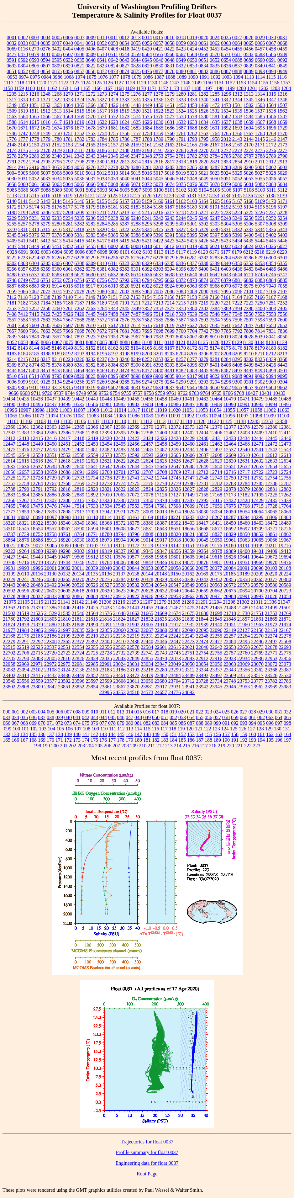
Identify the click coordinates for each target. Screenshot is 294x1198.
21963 (257, 624)
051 (164, 717)
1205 (12, 94)
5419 (124, 240)
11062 (270, 410)
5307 (260, 223)
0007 (79, 37)
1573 (124, 116)
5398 (226, 235)
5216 (158, 212)
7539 (192, 314)
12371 (161, 427)
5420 (136, 240)
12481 (92, 449)
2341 (68, 156)
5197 (282, 206)
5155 (102, 201)
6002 (113, 246)
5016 (147, 173)
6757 (113, 280)
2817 (170, 161)
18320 (9, 523)
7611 (102, 325)
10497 (50, 404)
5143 (45, 201)
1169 (130, 88)
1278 (158, 94)
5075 (181, 184)
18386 (147, 523)
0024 (215, 37)
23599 (105, 681)
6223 (23, 257)
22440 (147, 641)
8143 (23, 348)
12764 (36, 483)
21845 (216, 619)
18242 (202, 517)
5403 (282, 235)
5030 (12, 178)
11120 (199, 421)
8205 (192, 353)
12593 (147, 455)
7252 (282, 302)
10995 (285, 404)
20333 (174, 579)
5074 (170, 184)
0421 (158, 48)
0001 (12, 37)
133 (15, 734)
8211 (260, 353)
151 (173, 734)
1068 (69, 77)
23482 (161, 675)
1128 (130, 82)
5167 (237, 201)
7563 (45, 319)
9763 (194, 393)
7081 (113, 291)
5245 (192, 218)
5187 (170, 206)
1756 (124, 133)
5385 (113, 235)
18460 (243, 523)
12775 (133, 483)
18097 (51, 517)
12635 (9, 466)
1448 (136, 105)
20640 (174, 590)
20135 (91, 573)
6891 (45, 286)
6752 (57, 280)
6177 (226, 252)
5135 (237, 195)
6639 (181, 274)
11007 (79, 410)
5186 (158, 206)
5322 (124, 229)
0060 (192, 43)
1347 (271, 99)
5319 (91, 229)
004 (41, 711)
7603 (23, 325)
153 (191, 734)
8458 (57, 370)
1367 (102, 105)
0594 (45, 60)
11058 (256, 410)
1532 (215, 111)
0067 (271, 43)
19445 (50, 556)
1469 (203, 105)
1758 (147, 133)
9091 (249, 376)
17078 (147, 494)
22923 (229, 658)
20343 (202, 579)
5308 (271, 223)
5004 (12, 173)
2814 (136, 161)
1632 (181, 122)
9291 (192, 381)
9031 (226, 376)
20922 (133, 596)
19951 (243, 562)
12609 (229, 455)
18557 (50, 528)
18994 (119, 540)
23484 (174, 675)
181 (147, 740)
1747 (23, 133)
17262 (285, 494)
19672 (271, 556)
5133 (214, 195)
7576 (124, 319)
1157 (285, 82)
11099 (269, 415)
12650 (216, 466)
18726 (285, 528)
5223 (226, 212)
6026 (271, 246)
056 (208, 717)
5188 (181, 206)
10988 (202, 404)
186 (191, 740)
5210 (91, 212)
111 (112, 728)
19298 (64, 551)
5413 (57, 240)
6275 (124, 257)
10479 (257, 398)
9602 (113, 387)
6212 (248, 252)
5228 (282, 212)
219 (221, 745)
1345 (249, 99)
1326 (91, 99)
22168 (9, 636)
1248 (45, 94)
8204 (181, 353)
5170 (271, 201)
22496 (257, 641)
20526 (92, 585)
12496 (202, 449)
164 (287, 734)
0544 (124, 54)
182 (156, 740)
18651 (174, 528)
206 (107, 745)
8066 (46, 342)
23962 (257, 686)
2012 (226, 139)
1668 (271, 122)
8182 (282, 348)
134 (24, 734)
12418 (78, 438)
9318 (79, 387)
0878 (170, 71)
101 (25, 728)
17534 (105, 506)
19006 (133, 540)
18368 (105, 523)
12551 (50, 455)
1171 (152, 88)
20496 (64, 585)
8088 (125, 342)
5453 (79, 246)
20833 (50, 596)
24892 (188, 692)
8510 (12, 376)
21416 (78, 607)
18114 (105, 517)
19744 (64, 562)
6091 (23, 252)
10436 (36, 398)
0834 (203, 65)
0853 (34, 71)
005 (50, 711)
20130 (50, 573)
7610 (91, 325)
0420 (147, 48)
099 (7, 728)
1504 (271, 105)
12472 (271, 444)
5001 (260, 167)
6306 (57, 263)
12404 (202, 432)
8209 (237, 353)
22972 (50, 664)
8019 (226, 336)
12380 (271, 427)
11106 (80, 421)
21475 (188, 607)
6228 (79, 257)
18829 (229, 534)
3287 (215, 167)
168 (33, 740)
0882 (203, 71)
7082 (124, 291)
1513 (57, 111)
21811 (78, 619)
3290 (249, 167)
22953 (271, 658)
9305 (12, 387)
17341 (133, 500)
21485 (216, 607)
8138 (271, 342)
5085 (12, 190)
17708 (243, 506)
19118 (119, 545)
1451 (170, 105)
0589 (282, 54)
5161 (170, 201)
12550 (36, 455)
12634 (285, 461)
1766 (237, 133)
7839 (12, 336)
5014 (124, 173)
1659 (249, 122)
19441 (23, 556)
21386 (50, 607)
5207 (57, 212)
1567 (57, 116)
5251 (260, 218)
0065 (249, 43)
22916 (216, 658)
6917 (91, 286)
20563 (216, 585)
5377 (45, 235)
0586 (271, 54)
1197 (208, 88)
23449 (78, 675)
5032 (34, 178)
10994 (271, 404)
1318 (23, 99)
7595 (226, 319)
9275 (158, 381)
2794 (34, 161)
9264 (113, 381)
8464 (79, 370)
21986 (36, 630)
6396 (181, 269)
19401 (257, 551)
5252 (271, 218)
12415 (36, 438)
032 (287, 711)
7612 (113, 325)
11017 (134, 410)
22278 (285, 636)
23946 (229, 686)
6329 (147, 263)
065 (287, 717)
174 (85, 740)
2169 (237, 144)
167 (24, 740)
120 (190, 728)
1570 (91, 116)
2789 (271, 156)
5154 (91, 201)
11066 (24, 415)
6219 (271, 252)
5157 (124, 201)
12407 (229, 432)
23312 (188, 669)
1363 (57, 105)
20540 (161, 585)
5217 (170, 212)
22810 (64, 658)
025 (226, 711)
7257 (34, 308)
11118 (186, 421)
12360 (9, 427)
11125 (226, 421)
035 (24, 717)
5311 (23, 229)
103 (42, 728)
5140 (12, 201)
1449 (147, 105)
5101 (170, 190)
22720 (50, 652)
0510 (102, 54)
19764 (105, 562)
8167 (170, 348)
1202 (264, 88)
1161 (41, 88)
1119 (30, 82)
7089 (192, 291)
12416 (50, 438)
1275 (124, 94)
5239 (124, 218)
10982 (119, 404)
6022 (226, 246)
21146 (91, 602)
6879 (226, 280)
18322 (36, 523)
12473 (285, 444)
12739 (119, 477)
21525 (36, 613)
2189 (136, 150)
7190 (113, 302)
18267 (215, 517)
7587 (181, 319)
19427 (9, 556)
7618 (158, 325)
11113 (159, 421)
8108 (147, 342)
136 (41, 734)
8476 (136, 370)
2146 (271, 139)
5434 (237, 240)
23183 (105, 669)
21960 (243, 624)
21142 (77, 602)
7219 (203, 302)
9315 (68, 387)
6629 (79, 274)
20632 (161, 590)
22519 (23, 647)
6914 (57, 286)
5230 (23, 218)
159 (243, 734)
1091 (204, 77)
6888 (23, 286)
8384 (113, 365)
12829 (216, 489)
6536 (23, 274)
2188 (124, 150)
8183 (12, 353)
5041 (136, 178)
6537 (34, 274)
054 (191, 717)
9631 (136, 387)
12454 (105, 444)
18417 (202, 523)
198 (37, 745)
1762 (192, 133)
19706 (9, 562)
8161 (102, 348)
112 (120, 728)
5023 (215, 173)
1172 (163, 88)
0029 (260, 37)
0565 (158, 54)
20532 (133, 585)
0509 (91, 54)
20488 (36, 585)
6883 (260, 280)
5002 (271, 167)
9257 (91, 381)
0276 (45, 48)
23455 (105, 675)
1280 (181, 94)
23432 (50, 675)
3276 (91, 167)
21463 (161, 607)
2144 (249, 139)
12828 (202, 489)
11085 (120, 415)
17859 (23, 511)
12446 (285, 438)
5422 (158, 240)
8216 (34, 359)
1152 (230, 82)
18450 (229, 523)
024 (217, 711)
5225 (249, 212)
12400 (161, 432)
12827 (188, 489)
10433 (279, 393)
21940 (216, 624)
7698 (158, 331)
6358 (34, 269)
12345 (253, 421)
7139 (56, 297)
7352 (147, 308)
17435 (271, 500)
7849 (34, 336)
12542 (271, 449)
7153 (135, 297)
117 (164, 728)
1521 (147, 111)
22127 (243, 630)
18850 (243, 534)
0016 (170, 37)
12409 (257, 432)
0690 (260, 60)
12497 (216, 449)
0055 (136, 43)
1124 (86, 82)
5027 (260, 173)
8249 (136, 359)
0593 (34, 60)
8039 (260, 336)
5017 (158, 173)
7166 (260, 297)
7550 (249, 314)
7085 (158, 291)
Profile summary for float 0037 (147, 1152)
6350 (237, 263)
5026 (249, 173)
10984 (147, 404)
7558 (23, 319)
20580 (271, 585)
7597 (249, 319)
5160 (158, 201)
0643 (124, 60)
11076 (65, 415)
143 (103, 734)
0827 (124, 65)
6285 (237, 257)
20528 (119, 585)
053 (182, 717)
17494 (64, 506)
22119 (229, 630)
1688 (192, 127)
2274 (249, 150)
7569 (91, 319)
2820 (203, 161)
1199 (229, 88)
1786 (124, 139)
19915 (229, 562)
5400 (249, 235)
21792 (23, 619)
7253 (12, 308)
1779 (45, 139)
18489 (285, 523)
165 (6, 740)
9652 (226, 387)
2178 (45, 150)
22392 (92, 641)
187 (199, 740)
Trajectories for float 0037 (147, 1141)
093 (243, 723)
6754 (79, 280)
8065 (34, 342)
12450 (50, 444)
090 (217, 723)
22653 (229, 647)
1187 (185, 88)
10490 (9, 404)
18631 (147, 528)
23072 (271, 664)
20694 (243, 590)
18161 (133, 517)
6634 (136, 274)
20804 (23, 596)
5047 (181, 178)
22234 (161, 636)
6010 (147, 246)
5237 (102, 218)
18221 (174, 517)
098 (287, 723)
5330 (215, 229)
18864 (9, 540)
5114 (23, 195)
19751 (92, 562)
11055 (229, 410)
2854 (237, 161)
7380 (192, 308)
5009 (68, 173)
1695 (260, 127)
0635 (79, 60)
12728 (36, 477)
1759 (158, 133)
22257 (229, 636)
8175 (226, 348)
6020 (203, 246)
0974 (23, 77)
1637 (226, 122)
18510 (9, 528)
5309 (282, 223)
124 (225, 728)
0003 (34, 37)
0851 (12, 71)
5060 (23, 184)
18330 (50, 523)
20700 (257, 590)
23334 (202, 669)
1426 (113, 105)
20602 (36, 590)
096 (270, 723)
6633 (124, 274)
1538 (271, 111)
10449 (119, 398)
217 (204, 745)
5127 (158, 195)
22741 (147, 652)
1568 (68, 116)
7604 (34, 325)
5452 (68, 246)
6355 (282, 263)
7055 (282, 286)
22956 (285, 658)
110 (104, 728)
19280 (36, 551)
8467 (91, 370)
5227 (271, 212)
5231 (34, 218)
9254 (68, 381)
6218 (260, 252)
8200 (147, 353)
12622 (119, 461)
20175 (215, 573)
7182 (23, 302)
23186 (119, 669)
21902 (133, 624)
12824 (147, 489)
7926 (102, 336)
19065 (257, 540)
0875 (136, 71)
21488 (229, 607)
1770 (282, 133)
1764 (215, 133)
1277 (147, 94)
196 (278, 740)
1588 (12, 122)
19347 (161, 551)
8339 (271, 359)
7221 (226, 302)
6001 (102, 246)
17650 (216, 506)
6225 (45, 257)
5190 (203, 206)
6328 (136, 263)
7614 (136, 325)
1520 (136, 111)
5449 (34, 246)
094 (252, 723)
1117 (8, 82)
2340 (57, 156)
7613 (124, 325)
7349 (136, 308)
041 (77, 717)
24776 (174, 692)
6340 (226, 263)
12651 (229, 466)
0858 (91, 71)
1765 (226, 133)
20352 (216, 579)
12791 (36, 489)
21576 (105, 613)
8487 (226, 370)
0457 (260, 48)
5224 (237, 212)
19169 (202, 545)
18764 (78, 534)
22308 (50, 641)
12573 (105, 455)
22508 (285, 641)
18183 (160, 517)
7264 (102, 308)
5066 (91, 184)
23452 (92, 675)
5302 (203, 223)
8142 (12, 348)
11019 (161, 410)
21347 (284, 602)
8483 (192, 370)
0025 (226, 37)
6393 (158, 269)
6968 (215, 286)
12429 (188, 438)
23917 (161, 686)
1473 (226, 105)
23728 (202, 681)
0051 (91, 43)
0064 (237, 43)
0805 (34, 65)
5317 (68, 229)
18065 (271, 511)
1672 (34, 127)
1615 (34, 122)
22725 (92, 652)
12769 (78, 483)
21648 (119, 613)
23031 (133, 664)
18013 (161, 511)
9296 (226, 381)
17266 (9, 500)
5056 (271, 178)
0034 (34, 43)
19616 (216, 556)
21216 (119, 602)
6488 (12, 274)
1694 (249, 127)
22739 (133, 652)
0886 (215, 71)
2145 (260, 139)
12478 (50, 449)
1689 (203, 127)
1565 (34, 116)
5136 (248, 195)
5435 (249, 240)
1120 (41, 82)
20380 (285, 579)
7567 (68, 319)
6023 (237, 246)
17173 (229, 494)
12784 (243, 483)
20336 (188, 579)
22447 (174, 641)
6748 (12, 280)
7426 (68, 314)
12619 (78, 461)
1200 (241, 88)
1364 (68, 105)
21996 (50, 630)
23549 (9, 681)
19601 (174, 556)
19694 (285, 556)
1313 (249, 94)
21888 (78, 624)
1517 (102, 111)
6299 (260, 257)
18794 (119, 534)
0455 (237, 48)
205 (98, 745)
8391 (147, 365)
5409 (12, 240)
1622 (102, 122)
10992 (257, 404)
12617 (50, 461)
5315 (45, 229)
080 (129, 723)
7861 (68, 336)
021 (191, 711)
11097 (242, 415)
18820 (174, 534)
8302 (249, 359)
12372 (174, 427)
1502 (249, 105)
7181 (12, 302)
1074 (80, 77)
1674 (57, 127)
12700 (105, 472)
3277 (102, 167)
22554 (78, 647)
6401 (215, 269)
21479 (202, 607)
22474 (202, 641)
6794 (147, 280)
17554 (147, 506)
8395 (192, 365)
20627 (133, 590)
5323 (136, 229)
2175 (23, 150)
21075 (9, 602)
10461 (188, 398)
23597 (92, 681)
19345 (147, 551)
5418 (113, 240)
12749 (216, 477)
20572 (229, 585)
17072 (133, 494)
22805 (50, 658)
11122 (213, 421)
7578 (136, 319)
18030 (202, 511)
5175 (45, 206)
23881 (147, 686)
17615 (202, 506)
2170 (249, 144)
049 (147, 717)
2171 (260, 144)
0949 (282, 71)
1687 (181, 127)
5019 (181, 173)
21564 (92, 613)
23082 (9, 669)
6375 (91, 269)
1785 (113, 139)
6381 (102, 269)
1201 (252, 88)
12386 (64, 432)
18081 (9, 517)
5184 (147, 206)
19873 (174, 562)
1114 (260, 77)
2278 (12, 156)
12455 (119, 444)
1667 (260, 122)
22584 (147, 647)
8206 (203, 353)
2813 (124, 161)
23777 (257, 681)
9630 (124, 387)
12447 (9, 444)
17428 (243, 500)
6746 (271, 274)
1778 (34, 139)
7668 (79, 331)
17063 (119, 494)
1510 (23, 111)
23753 (243, 681)
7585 (158, 319)
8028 (249, 336)
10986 (174, 404)
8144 (34, 348)
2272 (226, 150)
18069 (285, 511)
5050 (215, 178)
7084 (147, 291)
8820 (79, 376)
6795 (158, 280)
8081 (80, 342)
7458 (113, 314)
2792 (23, 161)
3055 (79, 167)
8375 (45, 365)
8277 (192, 359)
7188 (91, 302)
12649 (202, 466)
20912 (105, 596)
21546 (78, 613)
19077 (37, 545)
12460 (188, 444)
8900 (158, 376)
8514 (34, 376)
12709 (174, 472)
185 (182, 740)
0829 (147, 65)
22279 (9, 641)
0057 (158, 43)
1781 (68, 139)
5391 (170, 235)
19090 (64, 545)
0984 (46, 77)
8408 (237, 365)
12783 (229, 483)
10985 (161, 404)
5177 (68, 206)
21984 (23, 630)
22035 (78, 630)
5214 (136, 212)
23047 (161, 664)
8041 (271, 336)
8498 (260, 370)
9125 (45, 381)
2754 (170, 156)
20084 (229, 568)
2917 (45, 167)
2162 (158, 144)
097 (278, 723)
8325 (260, 359)
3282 (158, 167)
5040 (124, 178)
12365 (78, 427)
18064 (257, 511)
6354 (271, 263)
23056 (216, 664)
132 (6, 734)
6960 (181, 286)
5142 (34, 201)
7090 (203, 291)
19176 (216, 545)
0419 (136, 48)
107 (77, 728)
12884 (23, 494)
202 (72, 745)
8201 (158, 353)
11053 (202, 410)
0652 (215, 60)
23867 (119, 686)
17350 (147, 500)
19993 (23, 568)
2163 (170, 144)
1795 (203, 139)
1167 (108, 88)
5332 (237, 229)
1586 (271, 116)
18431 (216, 523)
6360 (57, 269)
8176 (237, 348)
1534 (226, 111)
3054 (68, 167)
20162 (188, 573)
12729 (50, 477)
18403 (188, 523)
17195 (257, 494)
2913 (282, 161)
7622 (192, 325)
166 (15, 740)
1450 (158, 105)
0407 (102, 48)
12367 (105, 427)
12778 (161, 483)
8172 (192, 348)
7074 (57, 291)
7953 (113, 336)
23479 (147, 675)
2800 (102, 161)
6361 (68, 269)
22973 (64, 664)
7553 (271, 314)
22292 (36, 641)
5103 (192, 190)
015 (138, 711)
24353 (119, 692)
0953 (12, 77)
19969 (257, 562)
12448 (23, 444)
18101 (78, 517)
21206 (105, 602)
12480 (78, 449)
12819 (78, 489)
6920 (124, 286)
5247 (215, 218)
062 (261, 717)
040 (68, 717)
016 (147, 711)
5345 (12, 235)
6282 (203, 257)
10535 (78, 404)
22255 (216, 636)
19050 (216, 540)
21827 (133, 619)
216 (195, 745)
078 (112, 723)
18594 (92, 528)
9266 (136, 381)
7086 (170, 291)
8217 (45, 359)
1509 (12, 111)
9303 (271, 381)
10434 (9, 398)
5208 (68, 212)
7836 (282, 331)
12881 (271, 489)
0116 (23, 48)
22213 (105, 636)
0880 (181, 71)
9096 (12, 381)
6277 (147, 257)
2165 (192, 144)
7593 (203, 319)
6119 (192, 252)
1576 (158, 116)
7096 (237, 291)
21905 (147, 624)
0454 (226, 48)
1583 (237, 116)
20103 (271, 568)
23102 (36, 669)
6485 (271, 269)
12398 (147, 432)
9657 (249, 387)
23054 (202, 664)
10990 (229, 404)
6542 (45, 274)
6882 (249, 280)
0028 (249, 37)
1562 (282, 111)
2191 (158, 150)
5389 (147, 235)
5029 (282, 173)
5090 (68, 190)
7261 (68, 308)
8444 (12, 370)
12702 (133, 472)
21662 (133, 613)
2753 (158, 156)
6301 (282, 257)
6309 (91, 263)
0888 (237, 71)
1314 (260, 94)
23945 (216, 686)
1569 (79, 116)
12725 (9, 477)
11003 (66, 410)
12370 (147, 427)
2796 (57, 161)
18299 (257, 517)
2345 (113, 156)
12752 (257, 477)
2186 (102, 150)
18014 (174, 511)
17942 (105, 511)
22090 (188, 630)
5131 (191, 195)
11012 (106, 410)
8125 (203, 342)
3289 (237, 167)
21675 (188, 613)
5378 (57, 235)
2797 (68, 161)
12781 (202, 483)
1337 (170, 99)
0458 (271, 48)
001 (15, 711)
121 (198, 728)
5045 (158, 178)
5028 (271, 173)
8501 (282, 370)
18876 (23, 540)
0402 (57, 48)
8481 (170, 370)
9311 (34, 387)
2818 (181, 161)
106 (69, 728)
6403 (226, 269)
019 (173, 711)
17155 (202, 494)
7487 (136, 314)
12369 (133, 427)
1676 (68, 127)
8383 (102, 365)
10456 (147, 398)
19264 (23, 551)
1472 (215, 105)
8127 (226, 342)
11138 (240, 421)
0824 (113, 65)
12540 (243, 449)
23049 (174, 664)
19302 (78, 551)
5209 (79, 212)
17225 (271, 494)
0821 (79, 65)
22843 (119, 658)
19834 (133, 562)
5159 (147, 201)
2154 (79, 144)
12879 (243, 489)
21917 (174, 624)
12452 (78, 444)
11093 (201, 415)
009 (85, 711)
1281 (192, 94)
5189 (192, 206)
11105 (66, 421)
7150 (102, 297)
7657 (12, 331)
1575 (147, 116)
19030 (188, 540)
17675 (229, 506)
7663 (45, 331)
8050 (282, 336)
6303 (23, 263)
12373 (188, 427)
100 (16, 728)
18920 (64, 540)
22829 (92, 658)
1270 (68, 94)
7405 (282, 308)
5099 (147, 190)
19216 (284, 545)
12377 (229, 427)
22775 (285, 652)
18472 (271, 523)
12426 (161, 438)
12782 (216, 483)
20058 (174, 568)
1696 (271, 127)
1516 (91, 111)
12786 (271, 483)
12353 (267, 421)
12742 (147, 477)
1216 (34, 94)
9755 (126, 393)
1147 (174, 82)
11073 (38, 415)
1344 (237, 99)
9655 (237, 387)
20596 (23, 590)
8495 (237, 370)
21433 (105, 607)
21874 (9, 624)
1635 (215, 122)
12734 (92, 477)
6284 (226, 257)
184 (173, 740)
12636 (23, 466)
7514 (158, 314)
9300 (237, 381)
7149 (90, 297)
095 (261, 723)
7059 (12, 291)
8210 (249, 353)
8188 (45, 353)
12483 (119, 449)
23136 (78, 669)
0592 (23, 60)
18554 (36, 528)
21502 (9, 613)
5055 (260, 178)
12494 (188, 449)
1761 (181, 133)
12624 (147, 461)
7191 (124, 302)
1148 (185, 82)
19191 (243, 545)
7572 (102, 319)
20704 (271, 590)
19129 (147, 545)
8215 (23, 359)
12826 (174, 489)
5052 (237, 178)
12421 (119, 438)
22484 (229, 641)
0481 (45, 54)
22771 (271, 652)
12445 (271, 438)
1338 (181, 99)
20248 (50, 579)
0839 (249, 65)
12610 (243, 455)
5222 (215, 212)
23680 (161, 681)
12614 (9, 461)
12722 (257, 472)
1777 (23, 139)
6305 (45, 263)
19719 (36, 562)
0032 (12, 43)
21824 (119, 619)
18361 (92, 523)
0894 (271, 71)
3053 (57, 167)
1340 (203, 99)
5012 (102, 173)
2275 (260, 150)
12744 (161, 477)
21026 (271, 596)
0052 (102, 43)
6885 (282, 280)
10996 (10, 410)
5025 (237, 173)
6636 (147, 274)
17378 (161, 500)
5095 (125, 190)
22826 (78, 658)
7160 (214, 297)
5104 (204, 190)
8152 (91, 348)
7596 (237, 319)
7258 (45, 308)
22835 (105, 658)
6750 (34, 280)
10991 (243, 404)
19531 (105, 556)
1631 (170, 122)
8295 (237, 359)
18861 (271, 534)
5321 (113, 229)
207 (116, 745)
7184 (45, 302)
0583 (260, 54)
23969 (271, 686)
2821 (215, 161)
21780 (9, 619)
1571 (102, 116)
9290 (181, 381)
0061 (203, 43)
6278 (158, 257)
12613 (285, 455)
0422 (170, 48)
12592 (133, 455)
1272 (91, 94)
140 (77, 734)
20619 (92, 590)
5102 (181, 190)
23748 (229, 681)
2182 (91, 150)
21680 (202, 613)
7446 (102, 314)
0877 (158, 71)
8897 (124, 376)
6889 (34, 286)
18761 (64, 534)
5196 (271, 206)
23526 (271, 675)
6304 (34, 263)
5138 (270, 195)
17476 (50, 506)
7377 (170, 308)
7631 (203, 325)
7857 (57, 336)
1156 (274, 82)
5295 (147, 223)
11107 (93, 421)
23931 (174, 686)
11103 (40, 421)
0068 (282, 43)
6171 (214, 252)
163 (278, 734)
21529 (50, 613)
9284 (170, 381)
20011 (78, 568)
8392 (158, 365)
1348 (282, 99)
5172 (12, 206)
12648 (188, 466)
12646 (161, 466)
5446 (282, 240)
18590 (78, 528)
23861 (105, 686)
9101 (34, 381)
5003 (282, 167)
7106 (271, 291)
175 (94, 740)
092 (235, 723)
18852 (257, 534)
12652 (243, 466)
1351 (34, 105)
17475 (36, 506)
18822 (202, 534)
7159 (203, 297)
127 (251, 728)
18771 (92, 534)
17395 (202, 500)
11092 (188, 415)
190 (226, 740)
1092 (215, 77)
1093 (227, 77)
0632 (68, 60)
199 (46, 745)
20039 (92, 568)
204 (90, 745)
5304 (226, 223)
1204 (286, 88)
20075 (202, 568)
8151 (79, 348)
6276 (136, 257)
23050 (188, 664)
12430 (202, 438)
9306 (23, 387)
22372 (78, 641)
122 (207, 728)
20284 (119, 579)
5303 (215, 223)
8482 (181, 370)
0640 (91, 60)
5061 (34, 184)
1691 (215, 127)
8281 (215, 359)
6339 (215, 263)
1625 (136, 122)
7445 (91, 314)
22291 (23, 641)
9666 (13, 393)
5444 (260, 240)
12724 (285, 472)
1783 (91, 139)
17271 (36, 500)
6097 (91, 252)
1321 (45, 99)
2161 (147, 144)
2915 (23, 167)
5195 (260, 206)
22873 (174, 658)
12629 (216, 461)
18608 (119, 528)
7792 (237, 331)
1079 (136, 77)
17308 (64, 500)
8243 (113, 359)
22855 (147, 658)
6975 (249, 286)
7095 (226, 291)
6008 (136, 246)
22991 (105, 664)
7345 (124, 308)
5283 (91, 223)
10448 (105, 398)
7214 (170, 302)
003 (33, 711)
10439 (64, 398)
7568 (79, 319)
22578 (133, 647)
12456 (133, 444)
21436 (119, 607)
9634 (158, 387)
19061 (229, 540)
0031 (282, 37)
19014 (147, 540)
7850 (45, 336)
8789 (45, 376)
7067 (34, 291)
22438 (133, 641)
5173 (23, 206)
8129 (237, 342)
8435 (271, 365)
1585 (260, 116)
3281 (147, 167)
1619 (79, 122)
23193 (133, 669)
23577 (50, 681)
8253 (158, 359)
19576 (119, 556)
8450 (34, 370)
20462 (23, 585)
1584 (249, 116)
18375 (133, 523)
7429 (79, 314)
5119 (67, 195)
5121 (90, 195)
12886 (50, 494)
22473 (188, 641)
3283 (170, 167)
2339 (45, 156)
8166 (158, 348)
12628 (202, 461)
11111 (133, 421)
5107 (238, 190)
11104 (53, 421)
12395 (119, 432)
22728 (105, 652)
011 (103, 711)
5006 (34, 173)
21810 (64, 619)
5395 (192, 235)
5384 (102, 235)
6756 (102, 280)
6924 (170, 286)
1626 (147, 122)
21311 (256, 602)
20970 (202, 596)
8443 (282, 365)
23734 (216, 681)
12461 (202, 444)
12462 (216, 444)
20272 (92, 579)
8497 (249, 370)
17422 (229, 500)
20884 (92, 596)
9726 (47, 393)
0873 (113, 71)
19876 (202, 562)
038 (50, 717)
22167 (285, 630)
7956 (124, 336)
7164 (237, 297)
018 (164, 711)
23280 (161, 669)
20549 (188, 585)
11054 (215, 410)
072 (59, 723)
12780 (188, 483)
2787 (249, 156)
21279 (160, 602)
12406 (216, 432)
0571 (226, 54)
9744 (70, 393)
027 (243, 711)
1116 (282, 77)
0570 (215, 54)
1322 (57, 99)
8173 (203, 348)
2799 (91, 161)
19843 (147, 562)
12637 (36, 466)
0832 (181, 65)
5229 (12, 218)
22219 (133, 636)
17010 (105, 494)
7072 (45, 291)
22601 (161, 647)
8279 (203, 359)
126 (242, 728)
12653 (257, 466)
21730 (243, 613)
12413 (23, 438)
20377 (271, 579)
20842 (64, 596)
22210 (92, 636)
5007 (45, 173)
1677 (79, 127)
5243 (170, 218)
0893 (260, 71)
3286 (203, 167)
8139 (282, 342)
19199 (257, 545)
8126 (214, 342)
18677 (216, 528)
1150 (208, 82)
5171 (282, 201)
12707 (147, 472)
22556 (105, 647)
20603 (50, 590)
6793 (136, 280)
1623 (113, 122)
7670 (91, 331)
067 (15, 723)
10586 (92, 404)
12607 (202, 455)
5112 (282, 190)
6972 (237, 286)
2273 (237, 150)
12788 (9, 489)
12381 (285, 427)
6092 (34, 252)
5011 (90, 173)
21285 (174, 602)
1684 (147, 127)
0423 (181, 48)
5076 (192, 184)
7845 (23, 336)
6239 (102, 257)
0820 (68, 65)
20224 (284, 573)
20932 (161, 596)
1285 (215, 94)
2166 (203, 144)
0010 (102, 37)
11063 (283, 410)
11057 (242, 410)
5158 (136, 201)
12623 (133, 461)
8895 (113, 376)
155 (208, 734)
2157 (113, 144)
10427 (251, 393)
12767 (50, 483)
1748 (34, 133)
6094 (57, 252)
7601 (12, 325)
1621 (91, 122)
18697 (243, 528)
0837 (237, 65)
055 (199, 717)
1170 (141, 88)
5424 (181, 240)
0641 (102, 60)
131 (286, 728)
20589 (285, 585)
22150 (257, 630)
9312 (45, 387)
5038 (102, 178)
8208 (226, 353)
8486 (215, 370)
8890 (102, 376)
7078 (79, 291)
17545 (119, 506)
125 (234, 728)
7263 (91, 308)
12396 (133, 432)
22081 (174, 630)
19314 (92, 551)
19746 (78, 562)
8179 (260, 348)
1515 (79, 111)
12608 (216, 455)
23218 (147, 669)
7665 (57, 331)
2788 (260, 156)
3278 (113, 167)
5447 (12, 246)
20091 (243, 568)
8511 (23, 376)
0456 (249, 48)
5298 (158, 223)
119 (181, 728)
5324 (147, 229)
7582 (147, 319)
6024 (249, 246)
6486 (282, 269)
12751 (243, 477)
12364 (64, 427)
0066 (260, 43)
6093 (46, 252)
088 (199, 723)
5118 (56, 195)
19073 (23, 545)
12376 (216, 427)
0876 (147, 71)
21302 (243, 602)
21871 (285, 619)
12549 (23, 455)
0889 (249, 71)
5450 (45, 246)
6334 (158, 263)
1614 (23, 122)
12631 (243, 461)
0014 (147, 37)
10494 (23, 404)
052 (173, 717)
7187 (79, 302)
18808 (147, 534)
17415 (216, 500)
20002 (64, 568)
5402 (271, 235)
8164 (136, 348)
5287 (124, 223)
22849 (133, 658)
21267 (146, 602)
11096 (229, 415)
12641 (92, 466)
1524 (181, 111)
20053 (147, 568)
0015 (158, 37)
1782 (79, 139)
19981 (9, 568)
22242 (174, 636)
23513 (243, 675)
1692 (226, 127)
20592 (9, 590)
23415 (36, 675)
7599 (271, 319)
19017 (161, 540)
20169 (202, 573)
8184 (23, 353)
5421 (147, 240)
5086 (23, 190)
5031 (23, 178)
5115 (34, 195)
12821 (105, 489)
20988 (229, 596)
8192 (68, 353)
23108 (50, 669)
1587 (282, 116)
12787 (285, 483)
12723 (271, 472)
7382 (203, 308)
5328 (192, 229)
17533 (92, 506)
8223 (68, 359)
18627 (133, 528)
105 (60, 728)
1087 (159, 77)
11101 (13, 421)
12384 (36, 432)
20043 (119, 568)
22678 (271, 647)
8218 (57, 359)
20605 (64, 590)
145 (120, 734)
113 (129, 728)
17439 (285, 500)
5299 (170, 223)
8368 (282, 359)
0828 (136, 65)
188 (208, 740)
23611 (133, 681)
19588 (147, 556)
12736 (105, 477)
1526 (203, 111)
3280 (136, 167)
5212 (113, 212)
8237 (102, 359)
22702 (9, 652)
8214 (12, 359)
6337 (192, 263)
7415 (34, 314)
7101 (249, 291)
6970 (226, 286)
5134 (225, 195)
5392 (181, 235)
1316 (282, 94)
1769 (271, 133)
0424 (192, 48)
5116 (45, 195)
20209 (257, 573)
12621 (105, 461)
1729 (282, 127)
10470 (229, 398)
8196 (102, 353)
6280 (181, 257)
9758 (149, 393)
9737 (59, 393)
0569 (203, 54)
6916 (79, 286)
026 (235, 711)
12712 (202, 472)
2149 (23, 144)
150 (164, 734)
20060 (188, 568)
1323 (68, 99)
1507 (282, 105)
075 (85, 723)
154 (199, 734)
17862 (36, 511)
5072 (147, 184)
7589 (192, 319)
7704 (192, 331)
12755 (285, 477)
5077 (203, 184)
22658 (243, 647)
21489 (243, 607)
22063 (133, 630)
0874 (124, 71)
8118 (169, 342)
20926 (147, 596)
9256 (79, 381)
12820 (92, 489)
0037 (57, 43)
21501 (285, 607)
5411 (34, 240)
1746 (12, 133)
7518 (170, 314)
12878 (229, 489)
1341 (215, 99)
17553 (133, 506)
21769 (285, 613)
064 (278, 717)
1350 (23, 105)
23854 (92, 686)
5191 (215, 206)
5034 (57, 178)
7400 (260, 308)
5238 (113, 218)
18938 (92, 540)
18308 (284, 517)
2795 (45, 161)
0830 (158, 65)
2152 (57, 144)
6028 (12, 252)
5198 (12, 212)
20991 (243, 596)
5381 (79, 235)
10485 (271, 398)
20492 (50, 585)
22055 (105, 630)
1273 (102, 94)
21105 (23, 602)
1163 (63, 88)
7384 (215, 308)
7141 (79, 297)
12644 (133, 466)
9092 (260, 376)
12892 (92, 494)
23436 (64, 675)
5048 (192, 178)
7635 (215, 325)
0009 (91, 37)
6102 (136, 252)
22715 (36, 652)
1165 (85, 88)
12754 (271, 477)
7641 (226, 325)
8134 (260, 342)
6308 (79, 263)
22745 (174, 652)
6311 (113, 263)
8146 (57, 348)
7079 (91, 291)
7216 (192, 302)
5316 (57, 229)
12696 (92, 472)
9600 (102, 387)
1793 (192, 139)
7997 (170, 336)
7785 (226, 331)
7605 (45, 325)
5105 (215, 190)
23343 (229, 669)
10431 (265, 393)
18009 (147, 511)
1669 (282, 122)
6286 (249, 257)
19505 (78, 556)
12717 (243, 472)
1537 (260, 111)
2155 (91, 144)
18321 (23, 523)
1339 (192, 99)
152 (182, 734)
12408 (243, 432)
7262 (79, 308)
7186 (68, 302)
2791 (12, 161)
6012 (170, 246)
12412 (9, 438)
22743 (161, 652)
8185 (34, 353)
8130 (248, 342)
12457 (147, 444)
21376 (23, 607)
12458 (161, 444)
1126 (108, 82)
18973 (105, 540)
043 (94, 717)
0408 (113, 48)
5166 (226, 201)
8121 (181, 342)
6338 (203, 263)
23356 (243, 669)
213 (169, 745)
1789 (158, 139)
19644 (257, 556)
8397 (203, 365)
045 (112, 717)
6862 (170, 280)
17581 (161, 506)
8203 (170, 353)
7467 (124, 314)
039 (59, 717)
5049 (203, 178)
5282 (79, 223)
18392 (174, 523)
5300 (181, 223)
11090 (161, 415)
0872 (102, 71)
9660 (271, 387)
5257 (23, 223)
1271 (79, 94)
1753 (91, 133)
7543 (203, 314)
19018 (174, 540)
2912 (271, 161)
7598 (260, 319)
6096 (80, 252)
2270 (203, 150)
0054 (124, 43)
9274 (147, 381)
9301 (249, 381)
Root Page (147, 1173)
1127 (119, 82)
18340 (64, 523)
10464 (216, 398)
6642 (215, 274)
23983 (285, 686)
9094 (271, 376)
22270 (257, 636)
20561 (202, 585)
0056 (147, 43)
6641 (203, 274)
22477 (216, 641)
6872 (181, 280)
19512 (92, 556)
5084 (282, 184)
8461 (68, 370)
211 (151, 745)
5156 (113, 201)
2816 (158, 161)
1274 (113, 94)
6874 (203, 280)
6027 (282, 246)
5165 (215, 201)
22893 (188, 658)
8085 (102, 342)
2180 (68, 150)
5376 (34, 235)
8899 (147, 376)
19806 (119, 562)
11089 (147, 415)
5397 (215, 235)
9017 (192, 376)
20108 (285, 568)
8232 (91, 359)
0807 (45, 65)
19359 (188, 551)
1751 (68, 133)
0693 (12, 65)
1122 (63, 82)
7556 (282, 314)
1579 (192, 116)
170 (50, 740)
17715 (257, 506)
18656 (188, 528)
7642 (237, 325)
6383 (124, 269)
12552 (64, 455)
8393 (170, 365)
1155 (263, 82)
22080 (161, 630)
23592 (64, 681)
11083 (93, 415)
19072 (9, 545)
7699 (170, 331)
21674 (174, 613)
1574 (136, 116)
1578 (181, 116)
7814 (260, 331)
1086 (148, 77)
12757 (9, 483)
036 (33, 717)
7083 (136, 291)
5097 (136, 190)
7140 (68, 297)
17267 (23, 500)
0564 (147, 54)
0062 (215, 43)
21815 (92, 619)
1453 (192, 105)
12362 (36, 427)
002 (24, 711)
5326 (170, 229)
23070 (257, 664)
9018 (203, 376)
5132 (203, 195)
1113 (249, 77)
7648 (260, 325)
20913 (119, 596)
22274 (271, 636)
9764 (205, 393)
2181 (79, 150)
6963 (192, 286)
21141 (64, 602)
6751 (45, 280)
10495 (36, 404)
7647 (249, 325)
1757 (136, 133)
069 (33, 723)
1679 (102, 127)
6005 (124, 246)
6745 (260, 274)
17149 (188, 494)
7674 (113, 331)
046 (120, 717)
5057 (282, 178)
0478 (23, 54)
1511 (34, 111)
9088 (237, 376)
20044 (133, 568)
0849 (282, 65)
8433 (260, 365)
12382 (9, 432)
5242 (158, 218)
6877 (215, 280)
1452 (181, 105)
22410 (119, 641)
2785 (226, 156)
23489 (188, 675)
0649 (181, 60)
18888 (36, 540)
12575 (119, 455)
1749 (45, 133)
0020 (203, 37)
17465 (9, 506)
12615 (23, 461)
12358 (281, 421)
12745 (174, 477)
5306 (249, 223)
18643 (161, 528)
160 (252, 734)
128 (260, 728)
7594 (215, 319)
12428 (174, 438)
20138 (133, 573)
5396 (203, 235)
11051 (188, 410)
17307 (50, 500)
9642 (181, 387)
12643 (119, 466)
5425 (192, 240)
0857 (79, 71)
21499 (271, 607)
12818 (64, 489)
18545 (23, 528)
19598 (161, 556)
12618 (64, 461)
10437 (50, 398)
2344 (102, 156)
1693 (237, 127)
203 (81, 745)
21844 (202, 619)
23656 (147, 681)
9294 (215, 381)
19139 (161, 545)
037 (41, 717)
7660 (23, 331)
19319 (105, 551)
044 (103, 717)
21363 (9, 607)
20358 (243, 579)
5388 (136, 235)
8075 (68, 342)
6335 (170, 263)
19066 (271, 540)
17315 (78, 500)
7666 (68, 331)
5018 (170, 173)
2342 (79, 156)
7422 (45, 314)
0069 (12, 48)
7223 (249, 302)
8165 (147, 348)
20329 (161, 579)
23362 (257, 669)
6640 (192, 274)
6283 (215, 257)
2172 (271, 144)
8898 (136, 376)
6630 (91, 274)
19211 (271, 545)
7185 (57, 302)
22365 (64, 641)
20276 (105, 579)
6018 (181, 246)
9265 (124, 381)
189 (217, 740)
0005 (57, 37)
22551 (64, 647)
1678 (91, 127)
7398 (249, 308)
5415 (79, 240)
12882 (285, 489)
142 (94, 734)
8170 (181, 348)
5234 (68, 218)
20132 (64, 573)
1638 (237, 122)
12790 (23, 489)
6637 (158, 274)
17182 (243, 494)
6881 (237, 280)
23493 (202, 675)
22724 (78, 652)
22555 (92, 647)
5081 (249, 184)
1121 (52, 82)
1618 (68, 122)
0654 (226, 60)
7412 (23, 314)
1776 (12, 139)
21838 (174, 619)
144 (112, 734)
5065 (79, 184)
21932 (188, 624)
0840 (260, 65)
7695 (147, 331)
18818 (161, 534)
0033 (23, 43)
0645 (147, 60)
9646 (203, 387)
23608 (119, 681)
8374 (34, 365)
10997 (24, 410)
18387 (161, 523)
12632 (257, 461)
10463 (202, 398)
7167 (271, 297)
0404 (68, 48)
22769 (257, 652)
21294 (215, 602)
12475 (9, 449)
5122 (101, 195)
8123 (192, 342)
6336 (181, 263)
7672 (102, 331)
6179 (237, 252)
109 (95, 728)
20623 (119, 590)
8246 (124, 359)
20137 (119, 573)
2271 (215, 150)
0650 (192, 60)
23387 (285, 669)
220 (230, 745)
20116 (36, 573)
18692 (229, 528)
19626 (229, 556)
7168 (282, 297)
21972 (271, 624)
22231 (147, 636)
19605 (188, 556)
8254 (170, 359)
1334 (136, 99)
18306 (271, 517)
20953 (174, 596)
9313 (57, 387)
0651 (203, 60)
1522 (158, 111)
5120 (79, 195)
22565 (119, 647)
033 (6, 717)
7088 (181, 291)
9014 (181, 376)
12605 (174, 455)
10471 (243, 398)
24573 (147, 692)
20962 (188, 596)
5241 (147, 218)
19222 (9, 551)
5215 (147, 212)
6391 (136, 269)
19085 (51, 545)
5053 (249, 178)
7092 (215, 291)
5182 (124, 206)
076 (94, 723)
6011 (158, 246)
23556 (23, 681)
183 (164, 740)
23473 (133, 675)
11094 (215, 415)
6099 (113, 252)
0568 (192, 54)
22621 (188, 647)
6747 (282, 274)
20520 (78, 585)
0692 (282, 60)
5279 (45, 223)
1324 (79, 99)
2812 (113, 161)
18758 (50, 534)
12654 (271, 466)
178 (120, 740)
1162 (52, 88)
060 (243, 717)
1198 (218, 88)
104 (51, 728)
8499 (271, 370)
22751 (188, 652)
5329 (203, 229)
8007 (192, 336)
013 (120, 711)
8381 (79, 365)
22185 (36, 636)
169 (41, 740)
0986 (57, 77)
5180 (102, 206)
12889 (78, 494)
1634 (203, 122)
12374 (202, 427)
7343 (113, 308)
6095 (68, 252)
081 (138, 723)
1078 (125, 77)
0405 (79, 48)
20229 (9, 579)
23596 (78, 681)
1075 (91, 77)
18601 (105, 528)
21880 (50, 624)
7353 (158, 308)
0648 (170, 60)
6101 (125, 252)
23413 (23, 675)
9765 (217, 393)
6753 (68, 280)
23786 (285, 681)
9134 (57, 381)
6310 (102, 263)
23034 (147, 664)
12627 (188, 461)
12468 (243, 444)
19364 (202, 551)
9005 (170, 376)
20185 (229, 573)
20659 (202, 590)
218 (213, 745)
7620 (181, 325)
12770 (92, 483)
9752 (104, 393)
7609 (79, 325)
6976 (260, 286)
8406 (226, 365)
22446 (161, 641)
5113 (12, 195)
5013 (113, 173)
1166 (96, 88)
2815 (147, 161)
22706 (23, 652)
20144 (146, 573)
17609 (188, 506)
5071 (136, 184)
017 (156, 711)
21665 (147, 613)
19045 (202, 540)
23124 (64, 669)
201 (63, 745)
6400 (203, 269)
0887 (226, 71)
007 (68, 711)
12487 (161, 449)
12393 (105, 432)
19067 (285, 540)
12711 (188, 472)
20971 (216, 596)
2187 (113, 150)
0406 (91, 48)
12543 (285, 449)
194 (261, 740)
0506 (57, 54)
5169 (260, 201)
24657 (161, 692)
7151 (113, 297)
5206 (45, 212)
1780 (57, 139)
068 (24, 723)
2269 (192, 150)
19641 (243, 556)
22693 (285, 647)
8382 (91, 365)
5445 (271, 240)
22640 (202, 647)
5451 (57, 246)
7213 (158, 302)
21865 (271, 619)
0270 (34, 48)
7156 (169, 297)
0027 (237, 37)
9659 (260, 387)
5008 (57, 173)
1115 (271, 77)
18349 (78, 523)
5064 (68, 184)
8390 (136, 365)
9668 (25, 393)
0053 (113, 43)
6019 (192, 246)
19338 (133, 551)
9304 (282, 381)
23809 (36, 686)
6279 (170, 257)
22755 (216, 652)
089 (208, 723)
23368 (271, 669)
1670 (12, 127)
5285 (113, 223)
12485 (147, 449)
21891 (105, 624)
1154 (252, 82)
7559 (34, 319)
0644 (136, 60)
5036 (79, 178)
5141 (23, 201)
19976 (285, 562)
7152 (124, 297)
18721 (271, 528)
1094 (238, 77)
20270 (78, 579)
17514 (78, 506)
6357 (23, 269)
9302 (260, 381)
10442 (78, 398)
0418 (124, 48)
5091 (80, 190)
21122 (51, 602)
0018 (181, 37)
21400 (64, 607)
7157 (181, 297)
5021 (203, 173)
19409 (271, 551)
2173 (282, 144)
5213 (124, 212)
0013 (136, 37)
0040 (68, 43)
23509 (229, 675)
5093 (102, 190)
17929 (92, 511)
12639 (64, 466)
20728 (9, 596)
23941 (188, 686)
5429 (215, 240)
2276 (271, 150)
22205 (78, 636)
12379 (257, 427)
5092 (91, 190)
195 (270, 740)
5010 (79, 173)
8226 (79, 359)
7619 (170, 325)
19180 (229, 545)
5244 (181, 218)
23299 (174, 669)
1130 (152, 82)
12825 (161, 489)
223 (256, 745)
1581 (215, 116)
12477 (36, 449)
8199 (136, 353)
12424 (147, 438)
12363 (50, 427)
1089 (181, 77)
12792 (50, 489)
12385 (50, 432)
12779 (174, 483)
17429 (257, 500)
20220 (271, 573)
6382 (113, 269)
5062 (45, 184)
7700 (181, 331)
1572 (113, 116)
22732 (119, 652)
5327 (181, 229)
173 (77, 740)
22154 (271, 630)
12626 (174, 461)
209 (134, 745)
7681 (124, 331)
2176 (34, 150)
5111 (271, 190)
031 (278, 711)
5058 (12, 184)
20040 (105, 568)
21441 (133, 607)
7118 (23, 297)
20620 (105, 590)
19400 (243, 551)
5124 (124, 195)
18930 (78, 540)
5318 (79, 229)
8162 (113, 348)
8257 (181, 359)
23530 (285, 675)
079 (120, 723)
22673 (257, 647)
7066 (23, 291)
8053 (23, 342)
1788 (147, 139)
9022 (215, 376)
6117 (181, 252)
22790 (23, 658)
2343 (91, 156)
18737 (9, 534)
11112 (146, 421)
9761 (171, 393)
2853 (226, 161)
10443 (92, 398)
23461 (119, 675)
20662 (216, 590)
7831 (271, 331)
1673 (45, 127)
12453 (92, 444)
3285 (192, 167)
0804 (23, 65)
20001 (50, 568)
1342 (226, 99)
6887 (12, 286)
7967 (136, 336)
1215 (23, 94)
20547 (174, 585)
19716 (23, 562)
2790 (282, 156)
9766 (228, 393)
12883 (9, 494)
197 (287, 740)
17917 (78, 511)
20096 (257, 568)
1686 (170, 127)
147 (138, 734)
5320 (102, 229)
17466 (23, 506)
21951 (229, 624)
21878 (23, 624)
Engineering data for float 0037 (147, 1163)
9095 (282, 376)
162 (270, 734)
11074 (52, 415)
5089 (57, 190)
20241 (23, 579)
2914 (12, 167)
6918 (102, 286)
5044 (147, 178)
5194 (249, 206)
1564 (23, 116)
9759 (160, 393)
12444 (257, 438)
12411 (285, 432)
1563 (12, 116)
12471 (257, 444)
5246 (203, 218)
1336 (158, 99)
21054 (285, 596)
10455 (133, 398)
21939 (202, 624)
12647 (174, 466)
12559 (92, 455)
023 (208, 711)
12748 (202, 477)
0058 (170, 43)
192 (243, 740)
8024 (237, 336)
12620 (92, 461)
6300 (271, 257)
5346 (23, 235)
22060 (119, 630)
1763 (203, 133)
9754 (115, 393)
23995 (105, 692)
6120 (203, 252)
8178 (249, 348)
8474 (124, 370)
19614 (202, 556)
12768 (64, 483)
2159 (136, 144)
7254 (23, 308)
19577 (133, 556)
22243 (188, 636)
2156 (102, 144)
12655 (285, 466)
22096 (216, 630)
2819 (192, 161)
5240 (136, 218)
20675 (229, 590)
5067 (102, 184)
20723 (285, 590)
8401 (215, 365)
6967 (203, 286)
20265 (64, 579)
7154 (147, 297)
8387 (124, 365)
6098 (102, 252)
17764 (285, 506)
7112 (12, 297)
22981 (78, 664)
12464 (229, 444)
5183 (136, 206)
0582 (249, 54)
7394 (237, 308)
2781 (181, 156)
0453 (215, 48)
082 (147, 723)
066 (6, 723)
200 (55, 745)
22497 (271, 641)
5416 (91, 240)
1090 (193, 77)
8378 (57, 365)
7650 (271, 325)
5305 (237, 223)
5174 (34, 206)
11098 (256, 415)
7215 (181, 302)
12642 (105, 466)
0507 (68, 54)
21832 (147, 619)
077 (103, 723)
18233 (188, 517)
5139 (282, 195)
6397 (192, 269)
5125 (135, 195)
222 (248, 745)
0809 (57, 65)
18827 (216, 534)
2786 (237, 156)
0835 (215, 65)
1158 (8, 88)
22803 (36, 658)
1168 (118, 88)
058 (226, 717)
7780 (215, 331)
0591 (12, 60)
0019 (192, 37)
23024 (119, 664)
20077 (216, 568)
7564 (57, 319)
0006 (68, 37)
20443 (9, 585)
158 (235, 734)
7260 (57, 308)
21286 (187, 602)
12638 (50, 466)
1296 (226, 94)
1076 (102, 77)
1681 (113, 127)
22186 (50, 636)
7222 (237, 302)
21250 (132, 602)
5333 (249, 229)
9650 (215, 387)
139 (68, 734)
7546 (215, 314)
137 (50, 734)
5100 (159, 190)
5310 (12, 229)
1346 (260, 99)
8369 (12, 365)
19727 (50, 562)
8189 (57, 353)
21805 (50, 619)
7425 (57, 314)
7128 (34, 297)
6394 (170, 269)
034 (15, 717)
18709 (257, 528)
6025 (260, 246)
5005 (23, 173)
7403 (271, 308)
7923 (91, 336)
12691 (78, 472)
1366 (91, 105)
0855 (57, 71)
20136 (105, 573)
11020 (174, 410)
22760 (243, 652)
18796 (133, 534)
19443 (36, 556)
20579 (257, 585)
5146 (79, 201)
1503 (260, 105)
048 (138, 717)
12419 (92, 438)
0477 (12, 54)
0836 (226, 65)
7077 (68, 291)
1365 (79, 105)
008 (77, 711)
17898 (64, 511)
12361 (23, 427)
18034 (216, 511)
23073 (285, 664)
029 (261, 711)
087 (191, 723)
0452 (203, 48)
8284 (226, 359)
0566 (170, 54)
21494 (257, 607)
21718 (229, 613)
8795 (57, 376)
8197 (113, 353)
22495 (243, 641)
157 (226, 734)
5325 (158, 229)
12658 (36, 472)
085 (173, 723)
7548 (237, 314)
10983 (133, 404)
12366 (92, 427)
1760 (170, 133)
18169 (146, 517)
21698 (216, 613)
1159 (19, 88)
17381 (174, 500)
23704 (174, 681)
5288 (136, 223)
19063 (243, 540)
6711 (248, 274)
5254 (282, 218)
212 (160, 745)
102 (34, 728)
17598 (174, 506)
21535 (64, 613)
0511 (113, 54)
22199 (64, 636)
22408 (105, 641)
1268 (57, 94)
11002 (52, 410)
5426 (203, 240)
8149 (68, 348)
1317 (12, 99)
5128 (169, 195)
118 (172, 728)
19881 (216, 562)
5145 (68, 201)
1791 (181, 139)
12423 (133, 438)
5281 (68, 223)
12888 (64, 494)
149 (156, 734)
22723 (64, 652)
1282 (203, 94)
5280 (57, 223)
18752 (36, 534)
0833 (192, 65)
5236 (91, 218)
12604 (161, 455)
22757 (229, 652)
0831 (170, 65)
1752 (79, 133)
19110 (106, 545)
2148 (12, 144)
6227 (68, 257)
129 (269, 728)
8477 (147, 370)
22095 (202, 630)
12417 (64, 438)
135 (33, 734)
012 (112, 711)
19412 (285, 551)
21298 (229, 602)
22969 (23, 664)
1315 (271, 94)
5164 (203, 201)
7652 (282, 325)
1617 (57, 122)
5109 (260, 190)
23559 (36, 681)
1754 (102, 133)
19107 (92, 545)
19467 (64, 556)
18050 (229, 511)
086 (182, 723)
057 (217, 717)
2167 (215, 144)
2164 (181, 144)
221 (239, 745)
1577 (170, 116)
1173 (174, 88)
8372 (23, 365)
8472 (113, 370)
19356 (174, 551)
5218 (181, 212)
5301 (192, 223)
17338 (119, 500)
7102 (260, 291)
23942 (202, 686)
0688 (237, 60)
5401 (260, 235)
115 (146, 728)
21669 (161, 613)
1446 (124, 105)
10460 (174, 398)
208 (125, 745)
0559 (136, 54)
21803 (36, 619)
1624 (124, 122)
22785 (9, 658)
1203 (275, 88)
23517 (257, 675)
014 (129, 711)
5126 (146, 195)
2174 (12, 150)
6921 (136, 286)
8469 (102, 370)
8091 (136, 342)
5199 (23, 212)
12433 (229, 438)
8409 (249, 365)
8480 (158, 370)
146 (129, 734)
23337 (216, 669)
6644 (237, 274)
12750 (229, 477)
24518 (133, 692)
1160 (30, 88)
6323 (124, 263)
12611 (257, 455)
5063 (57, 184)
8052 (12, 342)
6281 (192, 257)
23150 (92, 669)
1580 (203, 116)
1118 (19, 82)
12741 (133, 477)
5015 (136, 173)
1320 (34, 99)
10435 (23, 398)
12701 (119, 472)
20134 (77, 573)
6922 (147, 286)
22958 (9, 664)
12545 (9, 455)
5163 (192, 201)
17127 (174, 494)
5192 (226, 206)
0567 (181, 54)
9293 (203, 381)
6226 (57, 257)
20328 (147, 579)
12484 (133, 449)
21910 (161, 624)
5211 (102, 212)
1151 (219, 82)
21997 (64, 630)
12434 (243, 438)
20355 (229, 579)
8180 (271, 348)
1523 (170, 111)
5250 (249, 218)
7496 (147, 314)
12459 (174, 444)
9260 (102, 381)
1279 (170, 94)
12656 (9, 472)
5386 (124, 235)
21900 (119, 624)
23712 (188, 681)
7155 (158, 297)
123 (216, 728)
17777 (9, 511)
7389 (226, 308)
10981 (105, 404)
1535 (237, 111)
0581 (237, 54)
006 (59, 711)
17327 (92, 500)
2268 (181, 150)
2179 (57, 150)
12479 (64, 449)
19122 (133, 545)
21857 (243, 619)
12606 (188, 455)
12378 (243, 427)
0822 (91, 65)
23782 (271, 681)
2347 (136, 156)
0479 (34, 54)
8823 (91, 376)
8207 (215, 353)
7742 (203, 331)
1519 (124, 111)
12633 (271, 461)
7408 (12, 314)
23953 (243, 686)
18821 (188, 534)
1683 (136, 127)
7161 (226, 297)
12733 (78, 477)
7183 (34, 302)
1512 (45, 111)
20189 (243, 573)
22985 (92, 664)
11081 (79, 415)
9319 (91, 387)
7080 (102, 291)
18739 (23, 534)
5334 (260, 229)
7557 (12, 319)
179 (129, 740)
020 (182, 711)
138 (59, 734)
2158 (124, 144)
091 (226, 723)
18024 (188, 511)
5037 (91, 178)
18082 (23, 517)
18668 (202, 528)
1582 (226, 116)
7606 (57, 325)
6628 (68, 274)
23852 (78, 686)
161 (261, 734)
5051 (226, 178)
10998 (38, 410)
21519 (23, 613)
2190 (147, 150)
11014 (120, 410)
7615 (147, 325)
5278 (34, 223)
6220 (282, 252)
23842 (50, 686)
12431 (216, 438)
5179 (91, 206)
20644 (188, 590)
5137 (259, 195)
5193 (237, 206)
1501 (237, 105)
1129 (141, 82)
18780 (105, 534)
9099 (23, 381)
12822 (119, 489)
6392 (147, 269)
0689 (249, 60)
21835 (161, 619)
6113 (158, 252)
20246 (36, 579)
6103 (147, 252)
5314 (34, 229)
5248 (226, 218)
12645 (147, 466)
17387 (188, 500)
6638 (170, 274)
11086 (133, 415)
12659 (50, 472)
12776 (147, 483)
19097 (78, 545)
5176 (57, 206)
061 (252, 717)
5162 (181, 201)
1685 (158, 127)
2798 (79, 161)
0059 (181, 43)
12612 (271, 455)
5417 (102, 240)
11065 (11, 415)
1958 (215, 139)
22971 (36, 664)
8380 (68, 365)
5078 (215, 184)
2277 (282, 150)
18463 (257, 523)
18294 (243, 517)
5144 (57, 201)
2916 (34, 167)
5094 (113, 190)
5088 (46, 190)
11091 (174, 415)
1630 (158, 122)
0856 (68, 71)
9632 (147, 387)
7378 (181, 308)
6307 (68, 263)
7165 (248, 297)
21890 (92, 624)
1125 (97, 82)
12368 (119, 427)
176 (103, 740)
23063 (229, 664)
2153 (68, 144)
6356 (12, 269)
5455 (91, 246)
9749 (81, 393)
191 (235, 740)
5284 (102, 223)
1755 (113, 133)
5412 (45, 240)
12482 (105, 449)
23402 (9, 675)
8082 (91, 342)
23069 (243, 664)
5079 (226, 184)
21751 (257, 613)
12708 (161, 472)
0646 (158, 60)
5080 (237, 184)
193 (252, 740)
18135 (119, 517)
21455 (147, 607)
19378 (216, 551)
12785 (257, 483)
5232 (45, 218)
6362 (79, 269)
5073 (158, 184)
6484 (260, 269)
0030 (271, 37)
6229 (91, 257)
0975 (35, 77)
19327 (119, 551)
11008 (93, 410)
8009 (203, 336)
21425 (92, 607)
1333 (124, 99)
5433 (226, 240)
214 (177, 745)
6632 (113, 274)
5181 (113, 206)
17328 (105, 500)
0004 (45, 37)
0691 (271, 60)
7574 (113, 319)
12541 (257, 449)
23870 (133, 686)
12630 (229, 461)
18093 (37, 517)
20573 (243, 585)
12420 (105, 438)
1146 (163, 82)
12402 (188, 432)
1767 (249, 133)
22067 (147, 630)
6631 (102, 274)
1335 (147, 99)
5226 (260, 212)
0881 (192, 71)
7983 (158, 336)
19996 (36, 568)
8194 (91, 353)
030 (270, 711)
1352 (45, 105)
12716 (229, 472)
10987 (188, 404)
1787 (136, 139)
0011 (113, 37)
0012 (124, 37)
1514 (68, 111)
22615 (174, 647)
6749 (23, 280)
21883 (64, 624)
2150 (34, 144)
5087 (34, 190)
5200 (34, 212)
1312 (237, 94)
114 (138, 728)
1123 (74, 82)
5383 (91, 235)
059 (235, 717)
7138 (45, 297)
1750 (57, 133)
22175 (23, 636)
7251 (271, 302)
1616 (45, 122)
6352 (249, 263)
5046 (170, 178)
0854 (45, 71)
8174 (215, 348)
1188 (196, 88)
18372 (119, 523)
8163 (124, 348)
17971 (119, 511)
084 (164, 723)
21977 (9, 630)
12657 (23, 472)
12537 (229, 449)
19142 (174, 545)
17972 (133, 511)
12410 (271, 432)
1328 (113, 99)
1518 (113, 111)
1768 (260, 133)
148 (147, 734)
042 (85, 717)
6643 (226, 274)
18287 (229, 517)
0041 (79, 43)
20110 (23, 573)
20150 (174, 573)
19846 (161, 562)
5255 (12, 223)
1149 (197, 82)
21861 (257, 619)
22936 (257, 658)
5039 (113, 178)
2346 (124, 156)
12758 (23, 483)
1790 (170, 139)
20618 (78, 590)
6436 (237, 269)
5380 (68, 235)
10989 (216, 404)
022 (199, 711)
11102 (26, 421)
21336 (270, 602)
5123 (113, 195)
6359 (45, 269)
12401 (174, 432)
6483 (249, 269)
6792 (124, 280)
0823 (102, 65)
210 (142, 745)
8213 (282, 353)
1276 (136, 94)
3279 (124, 167)
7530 (181, 314)
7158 (192, 297)
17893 (50, 511)
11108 (107, 421)
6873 (192, 280)
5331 (226, 229)
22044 (92, 630)
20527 (105, 585)
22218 (119, 636)
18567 (64, 528)
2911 (260, 161)
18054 (243, 511)
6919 (113, 286)
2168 (226, 144)
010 (94, 711)
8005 (181, 336)
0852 (23, 71)
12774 (119, 483)
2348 (147, 156)
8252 (147, 359)
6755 (91, 280)
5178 (79, 206)
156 (217, 734)
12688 (64, 472)
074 (77, 723)
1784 (102, 139)
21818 (105, 619)
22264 (243, 636)
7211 (135, 302)
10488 (285, 398)
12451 (64, 444)
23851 (64, 686)
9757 (138, 393)
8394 (181, 365)
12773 (105, 483)
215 (186, 745)
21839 (188, 619)
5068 (113, 184)
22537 (50, 647)
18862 (285, 534)
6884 (271, 280)
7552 (260, 314)
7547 (226, 314)
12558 (78, 455)
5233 (57, 218)
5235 (79, 218)
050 (156, 717)
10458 (161, 398)
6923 (158, 286)
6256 (113, 257)
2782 (192, 156)
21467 (174, 607)
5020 (192, 173)
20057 (161, 568)
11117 (173, 421)
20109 (9, 573)
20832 (36, 596)
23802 (9, 686)
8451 (45, 370)
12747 (188, 477)
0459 (282, 48)
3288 (226, 167)
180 (138, 740)
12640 (78, 466)
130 (277, 728)
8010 (215, 336)
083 (156, 723)
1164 (74, 88)
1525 (192, 111)
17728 (271, 506)
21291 (201, 602)
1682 (124, 127)
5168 (249, 201)
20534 (147, 585)
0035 (45, 43)
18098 (64, 517)
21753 (271, 613)
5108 (249, 190)
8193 (79, 353)
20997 (257, 596)
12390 (92, 432)
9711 (36, 393)
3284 (181, 167)
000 (6, 711)
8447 (23, 370)
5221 (203, 212)
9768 (239, 393)
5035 (68, 178)
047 (129, 717)
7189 (102, 302)
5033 (45, 178)
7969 (147, 336)
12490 (174, 449)
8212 (271, 353)
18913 (50, 540)
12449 (36, 444)
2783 (203, 156)
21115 (37, 602)
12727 (23, 477)
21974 (285, 624)
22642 (216, 647)
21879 (36, 624)
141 (85, 734)
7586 (170, 319)
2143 (237, 139)
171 (59, 740)
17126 (161, 494)
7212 (147, 302)
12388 (78, 432)
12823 (133, 489)
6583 (57, 274)
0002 (23, 37)
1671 (23, 127)
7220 (215, 302)
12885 (36, 494)
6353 (260, 263)
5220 (192, 212)
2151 (45, 144)
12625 (161, 461)
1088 (170, 77)
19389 (229, 551)
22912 (202, 658)
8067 (57, 342)
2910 (249, 161)
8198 (124, 353)
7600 (282, 319)
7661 (34, 331)
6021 (215, 246)
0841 (271, 65)
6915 (68, 286)
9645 (192, 387)
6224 (34, 257)
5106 (226, 190)
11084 (106, 415)
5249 (237, 218)
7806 (249, 331)
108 (86, 728)
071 (50, 723)
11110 (120, 421)
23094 (23, 669)
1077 (114, 77)
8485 (203, 370)
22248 (202, 636)
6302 (12, 263)
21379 (36, 607)
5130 (180, 195)
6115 (170, 252)
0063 (226, 43)
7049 (271, 286)
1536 (249, 111)
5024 (226, 173)
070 (41, 723)
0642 (113, 60)
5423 (170, 240)
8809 (68, 376)
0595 (57, 60)
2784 (215, 156)
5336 (271, 229)
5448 (23, 246)
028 (252, 711)
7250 (260, 302)
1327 (102, 99)
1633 (192, 122)
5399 (237, 235)
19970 (271, 562)
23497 (216, 675)
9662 (282, 387)
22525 (36, 647)
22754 (202, 652)
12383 (23, 432)
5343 (282, 229)
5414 (68, 240)
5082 (260, 184)
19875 (188, 562)
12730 (64, 477)
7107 (282, 291)
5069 (124, 184)
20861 (78, 596)
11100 (283, 415)
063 (270, 717)
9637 (170, 387)
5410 (23, 240)
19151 (188, 545)
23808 (23, 686)
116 (155, 728)
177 (112, 740)
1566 (45, 116)
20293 (133, 579)
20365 (257, 579)
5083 (271, 184)
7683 (136, 331)
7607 (68, 325)
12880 (257, 489)
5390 (158, 235)
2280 (34, 156)
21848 (229, 619)
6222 (12, 257)
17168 (216, 494)
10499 (64, 404)
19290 (50, 551)
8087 (113, 342)
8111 (158, 342)
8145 (45, 348)
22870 (161, 658)
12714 (216, 472)
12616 (36, 461)
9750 (92, 393)
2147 (282, 139)
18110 (92, 517)
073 (68, 723)
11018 (147, 410)
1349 (12, 105)
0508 (79, 54)
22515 (9, 647)
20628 (147, 590)
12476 (23, 449)
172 (68, 740)
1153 (241, 82)
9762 (183, 393)
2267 (170, 150)
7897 (79, 336)
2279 (23, 156)
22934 (243, 658)
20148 (160, 573)
